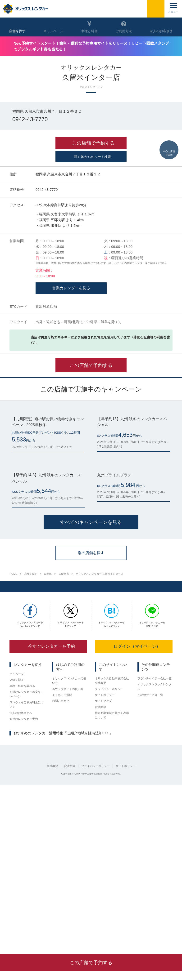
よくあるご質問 (62, 856)
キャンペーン (53, 27)
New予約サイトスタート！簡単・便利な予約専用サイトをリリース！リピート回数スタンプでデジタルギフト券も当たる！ (94, 46)
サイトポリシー (105, 856)
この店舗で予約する (91, 441)
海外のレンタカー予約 (23, 880)
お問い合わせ (60, 862)
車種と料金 (89, 27)
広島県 (68, 903)
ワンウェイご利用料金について (26, 866)
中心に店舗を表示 (169, 143)
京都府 (27, 903)
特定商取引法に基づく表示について (112, 876)
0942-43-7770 (30, 120)
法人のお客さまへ (20, 874)
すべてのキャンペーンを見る (91, 682)
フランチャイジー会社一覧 (154, 839)
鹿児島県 (109, 903)
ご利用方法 (123, 27)
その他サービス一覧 (150, 856)
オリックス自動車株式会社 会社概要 (112, 841)
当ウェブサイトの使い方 (67, 850)
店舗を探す (16, 841)
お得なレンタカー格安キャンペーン (26, 855)
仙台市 (13, 903)
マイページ (16, 835)
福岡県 (81, 903)
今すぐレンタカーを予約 (48, 807)
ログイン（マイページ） (134, 807)
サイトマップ (103, 862)
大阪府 (55, 903)
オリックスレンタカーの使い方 (69, 841)
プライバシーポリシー (109, 850)
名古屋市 (41, 903)
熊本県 (95, 903)
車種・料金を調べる (22, 847)
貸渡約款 (100, 868)
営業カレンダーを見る (71, 364)
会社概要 (52, 935)
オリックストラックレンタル (154, 847)
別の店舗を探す (91, 713)
